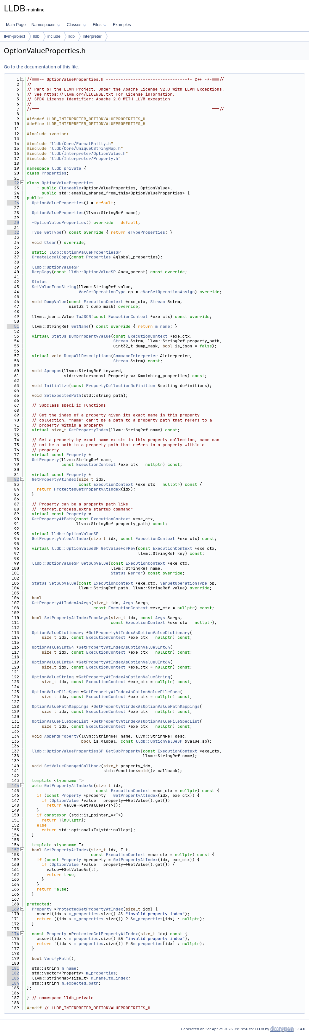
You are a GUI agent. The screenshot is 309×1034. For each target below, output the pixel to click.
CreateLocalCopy (50, 257)
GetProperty (45, 459)
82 (13, 479)
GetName (80, 326)
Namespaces (45, 24)
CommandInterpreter (135, 355)
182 (13, 973)
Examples (122, 24)
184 (13, 983)
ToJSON (83, 316)
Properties (54, 173)
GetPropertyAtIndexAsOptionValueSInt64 (124, 647)
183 (13, 978)
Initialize (56, 385)
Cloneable (70, 188)
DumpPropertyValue (90, 336)
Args (128, 603)
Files (99, 24)
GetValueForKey (118, 548)
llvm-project (14, 36)
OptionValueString (53, 677)
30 (13, 222)
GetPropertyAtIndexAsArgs (61, 603)
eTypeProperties (146, 232)
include (53, 36)
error (137, 573)
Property (76, 454)
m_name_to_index (109, 978)
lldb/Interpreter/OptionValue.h (89, 153)
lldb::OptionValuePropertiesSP (85, 252)
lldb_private (66, 168)
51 (13, 326)
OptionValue (65, 800)
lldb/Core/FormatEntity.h (81, 143)
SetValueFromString (54, 286)
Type (37, 232)
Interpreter (92, 36)
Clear (50, 242)
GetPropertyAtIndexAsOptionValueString (124, 677)
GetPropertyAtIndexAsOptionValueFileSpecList (147, 721)
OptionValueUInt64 (53, 662)
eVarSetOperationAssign (167, 292)
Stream (157, 301)
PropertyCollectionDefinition (120, 385)
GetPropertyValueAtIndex (60, 538)
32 (13, 232)
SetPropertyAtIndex (66, 850)
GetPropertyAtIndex (54, 479)
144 (13, 785)
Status (39, 281)
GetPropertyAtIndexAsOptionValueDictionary (139, 632)
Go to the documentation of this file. (41, 67)
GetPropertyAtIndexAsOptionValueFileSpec (131, 692)
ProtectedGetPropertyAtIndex (87, 489)
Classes (76, 24)
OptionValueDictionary (58, 632)
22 (13, 183)
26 (13, 203)
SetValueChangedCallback (72, 766)
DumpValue (55, 301)
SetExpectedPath (62, 395)
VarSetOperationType (102, 292)
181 (13, 968)
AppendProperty (61, 736)
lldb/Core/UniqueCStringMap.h (86, 148)
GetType (53, 232)
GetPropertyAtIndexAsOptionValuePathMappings (147, 706)
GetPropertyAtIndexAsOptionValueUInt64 (124, 662)
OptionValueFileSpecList (60, 721)
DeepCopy (42, 272)
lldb (36, 36)
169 (13, 909)
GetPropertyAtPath (53, 519)
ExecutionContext (103, 301)
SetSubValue (62, 583)
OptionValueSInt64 (53, 647)
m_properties (84, 914)
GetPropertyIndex (88, 430)
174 (13, 933)
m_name (162, 326)
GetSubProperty (123, 751)
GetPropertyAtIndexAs (69, 785)
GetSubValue (94, 563)
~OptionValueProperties (59, 222)
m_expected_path (79, 983)
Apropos (53, 370)
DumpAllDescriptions (87, 355)
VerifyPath (56, 958)
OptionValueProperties (68, 183)
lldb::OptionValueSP (55, 267)
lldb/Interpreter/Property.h (85, 158)
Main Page (16, 24)
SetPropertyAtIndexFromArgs (76, 617)
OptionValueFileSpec (55, 692)
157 (13, 850)
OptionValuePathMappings (60, 706)
